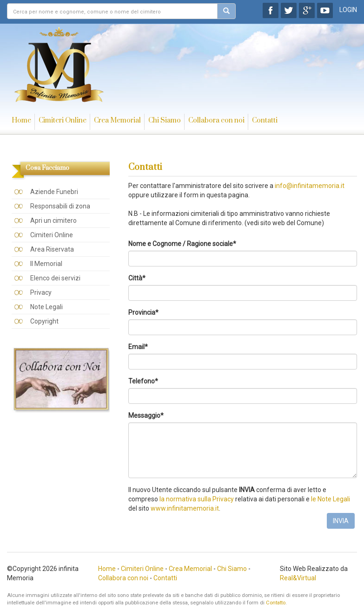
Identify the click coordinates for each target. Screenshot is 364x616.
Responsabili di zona (60, 206)
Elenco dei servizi (55, 278)
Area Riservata (52, 249)
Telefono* (143, 381)
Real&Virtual (298, 578)
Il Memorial (46, 263)
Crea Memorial (117, 120)
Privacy (41, 292)
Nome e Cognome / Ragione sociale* (182, 243)
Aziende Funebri (54, 191)
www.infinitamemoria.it (185, 508)
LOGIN (348, 9)
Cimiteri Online (62, 120)
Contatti (265, 120)
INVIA (341, 521)
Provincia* (143, 312)
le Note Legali (330, 499)
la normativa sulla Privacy (196, 499)
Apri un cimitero (53, 220)
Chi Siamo (164, 120)
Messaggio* (146, 415)
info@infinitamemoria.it (309, 185)
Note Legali (46, 307)
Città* (137, 278)
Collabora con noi (216, 120)
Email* (138, 346)
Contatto (275, 603)
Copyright (44, 321)
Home (21, 120)
